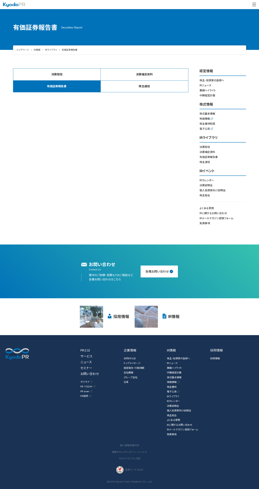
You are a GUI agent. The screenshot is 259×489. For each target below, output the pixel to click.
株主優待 (172, 386)
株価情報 (206, 118)
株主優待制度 (207, 123)
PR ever (86, 391)
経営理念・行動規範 (134, 367)
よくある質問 (207, 208)
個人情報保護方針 (129, 445)
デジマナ (86, 381)
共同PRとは (130, 358)
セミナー (86, 368)
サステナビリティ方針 (130, 458)
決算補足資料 (144, 74)
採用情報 (121, 316)
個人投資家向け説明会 (213, 190)
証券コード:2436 (129, 470)
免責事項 (205, 223)
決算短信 (56, 74)
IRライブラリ (51, 49)
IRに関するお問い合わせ (213, 213)
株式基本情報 (207, 113)
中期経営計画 (207, 95)
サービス (86, 356)
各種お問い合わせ (159, 271)
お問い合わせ (89, 374)
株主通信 (144, 86)
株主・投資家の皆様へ (212, 80)
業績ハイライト (208, 90)
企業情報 (130, 350)
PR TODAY (87, 386)
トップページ (23, 49)
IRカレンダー (207, 180)
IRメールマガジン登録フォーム (216, 218)
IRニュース (205, 85)
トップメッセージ (132, 363)
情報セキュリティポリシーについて (129, 451)
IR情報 (37, 49)
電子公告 (206, 128)
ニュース (86, 362)
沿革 (126, 382)
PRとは (85, 350)
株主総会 (205, 195)
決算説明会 (206, 185)
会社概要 (128, 372)
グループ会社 (130, 377)
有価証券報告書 (209, 157)
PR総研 (85, 395)
